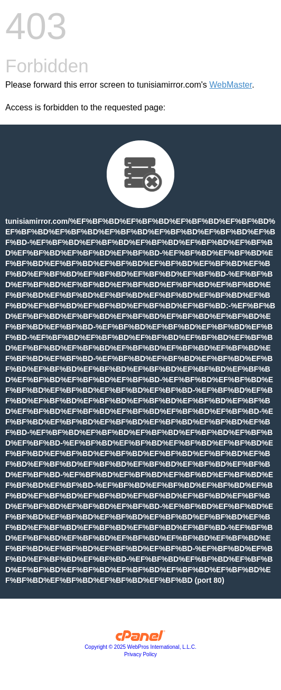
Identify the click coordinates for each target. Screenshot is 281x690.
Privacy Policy (140, 654)
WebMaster (230, 84)
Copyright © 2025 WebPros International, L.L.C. (140, 647)
